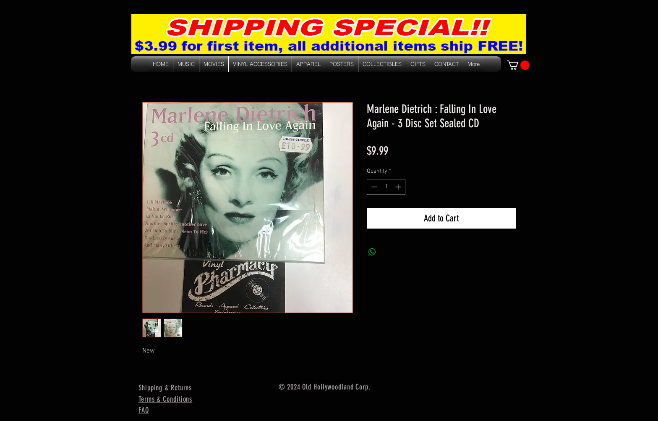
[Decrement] (373, 186)
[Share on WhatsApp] (372, 252)
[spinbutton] (386, 186)
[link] (518, 65)
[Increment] (399, 186)
